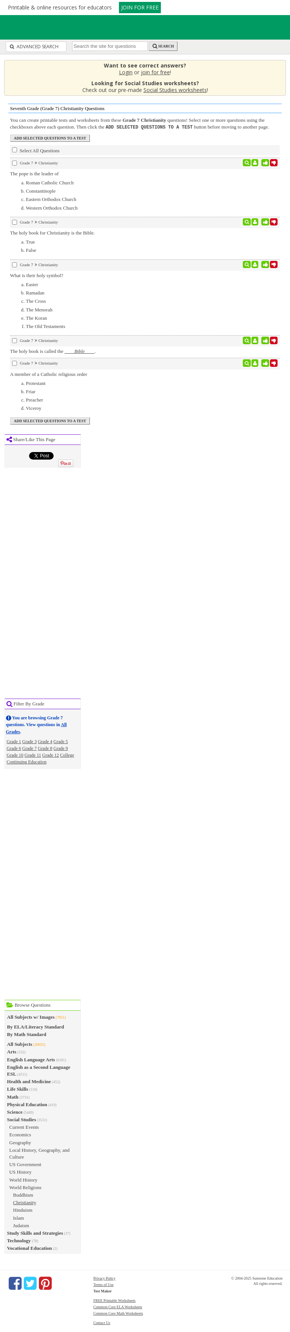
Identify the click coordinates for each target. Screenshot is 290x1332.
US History (20, 1171)
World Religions (25, 1187)
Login (126, 72)
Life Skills (17, 1088)
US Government (25, 1164)
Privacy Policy (104, 1278)
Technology (19, 1240)
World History (23, 1179)
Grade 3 (29, 741)
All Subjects (19, 1044)
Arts (12, 1051)
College (67, 754)
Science (15, 1111)
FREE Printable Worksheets (114, 1300)
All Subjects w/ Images (31, 1016)
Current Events (24, 1127)
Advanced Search (34, 46)
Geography (20, 1142)
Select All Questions (36, 150)
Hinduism (22, 1209)
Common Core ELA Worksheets (117, 1306)
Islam (18, 1217)
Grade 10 (15, 754)
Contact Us (101, 1322)
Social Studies (21, 1119)
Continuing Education (27, 761)
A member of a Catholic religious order (48, 374)
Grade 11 (33, 754)
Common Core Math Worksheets (118, 1313)
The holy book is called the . (53, 351)
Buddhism (23, 1194)
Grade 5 (61, 741)
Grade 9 (61, 748)
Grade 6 (14, 748)
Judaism (21, 1225)
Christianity (24, 1202)
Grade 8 (45, 748)
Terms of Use (103, 1284)
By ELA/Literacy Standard (35, 1026)
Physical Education (27, 1104)
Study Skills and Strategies (35, 1232)
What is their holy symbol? (36, 275)
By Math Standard (26, 1034)
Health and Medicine (29, 1081)
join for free (155, 72)
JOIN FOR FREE (140, 7)
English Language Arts (31, 1059)
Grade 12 (50, 754)
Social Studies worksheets (175, 90)
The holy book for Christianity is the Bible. (52, 232)
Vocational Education (29, 1248)
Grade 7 (29, 748)
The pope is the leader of (34, 173)
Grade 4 (45, 741)
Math (13, 1096)
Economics (20, 1134)
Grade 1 (14, 741)
